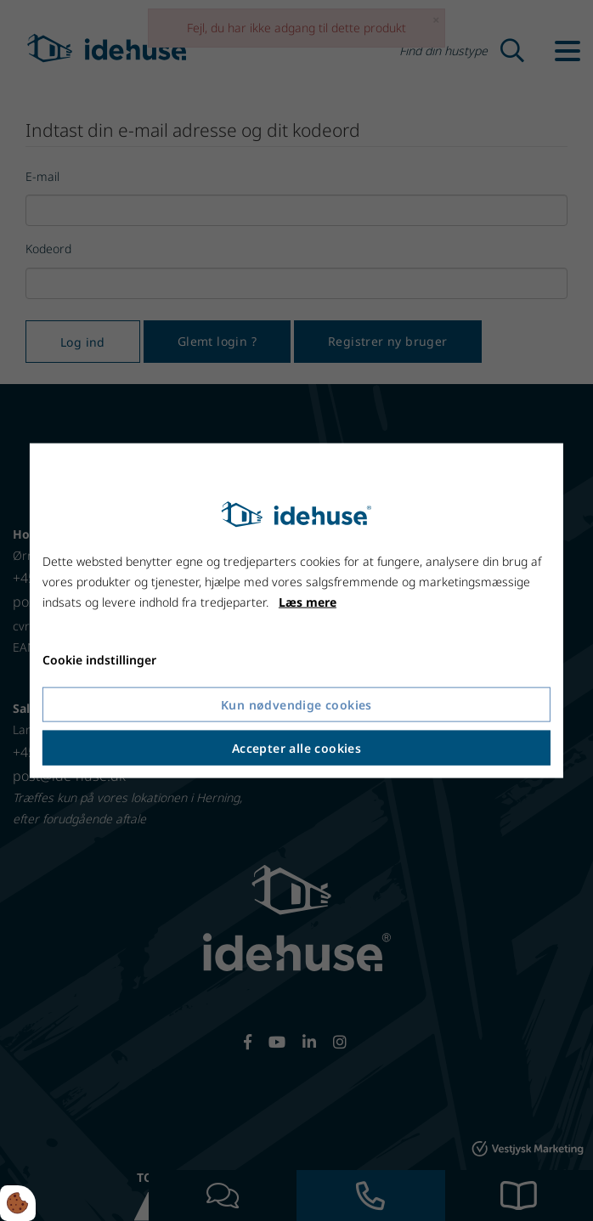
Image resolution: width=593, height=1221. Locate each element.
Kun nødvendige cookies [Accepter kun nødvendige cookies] (296, 705)
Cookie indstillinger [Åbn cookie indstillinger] (99, 660)
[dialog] (296, 610)
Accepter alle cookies (296, 748)
